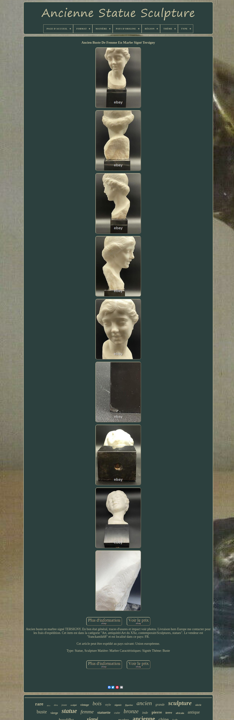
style (108, 704)
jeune (64, 705)
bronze (131, 711)
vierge (54, 712)
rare (39, 703)
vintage (84, 704)
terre (169, 712)
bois (97, 703)
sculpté (73, 705)
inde (145, 712)
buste (42, 711)
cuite (117, 712)
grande (160, 704)
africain (180, 713)
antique (194, 712)
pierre (157, 712)
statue (69, 710)
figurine (129, 705)
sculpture (180, 703)
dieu (56, 705)
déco (48, 706)
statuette (103, 712)
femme (87, 711)
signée (117, 704)
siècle (198, 704)
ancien (144, 703)
